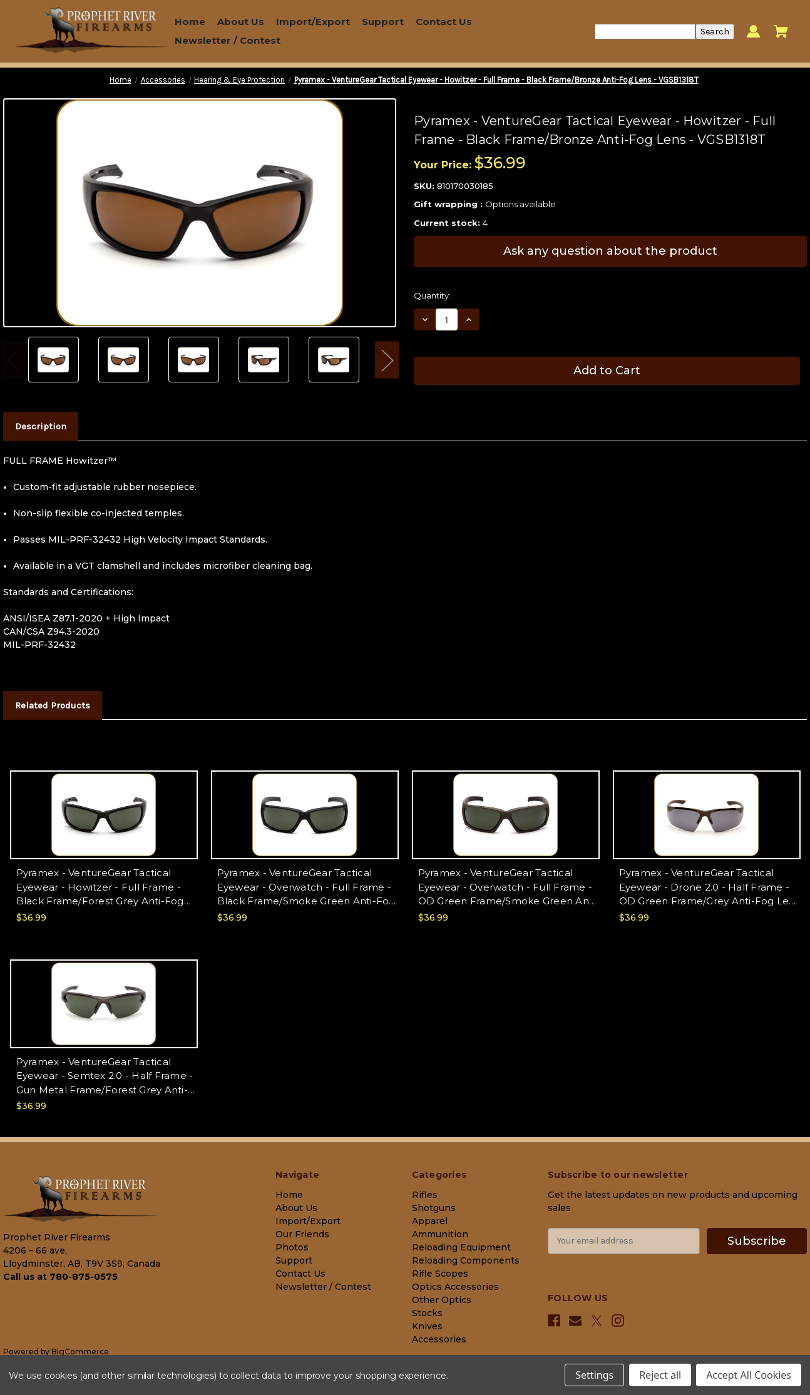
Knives (427, 1326)
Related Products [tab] (52, 705)
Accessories (439, 1339)
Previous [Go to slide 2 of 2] (12, 359)
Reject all (660, 1375)
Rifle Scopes (440, 1273)
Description (40, 426)
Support (383, 22)
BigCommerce (80, 1351)
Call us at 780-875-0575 (60, 1276)
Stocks (427, 1313)
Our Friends (302, 1234)
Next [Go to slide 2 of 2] (386, 359)
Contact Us (444, 22)
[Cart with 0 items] (781, 31)
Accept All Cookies (748, 1375)
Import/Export (313, 22)
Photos (292, 1247)
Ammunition (440, 1234)
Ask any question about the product (610, 251)
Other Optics (441, 1300)
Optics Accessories (455, 1286)
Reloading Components (466, 1260)
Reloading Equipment (461, 1247)
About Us (240, 22)
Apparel (430, 1221)
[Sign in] (753, 32)
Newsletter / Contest (227, 40)
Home (190, 22)
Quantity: (432, 295)
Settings (594, 1375)
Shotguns (434, 1208)
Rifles (425, 1194)
